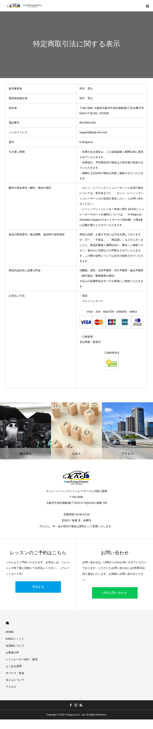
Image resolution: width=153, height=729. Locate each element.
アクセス (11, 686)
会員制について (15, 645)
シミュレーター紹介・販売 (22, 659)
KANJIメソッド (15, 638)
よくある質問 (14, 666)
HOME (7, 623)
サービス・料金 (15, 673)
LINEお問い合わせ (114, 592)
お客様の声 (12, 652)
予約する (38, 586)
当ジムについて (15, 679)
